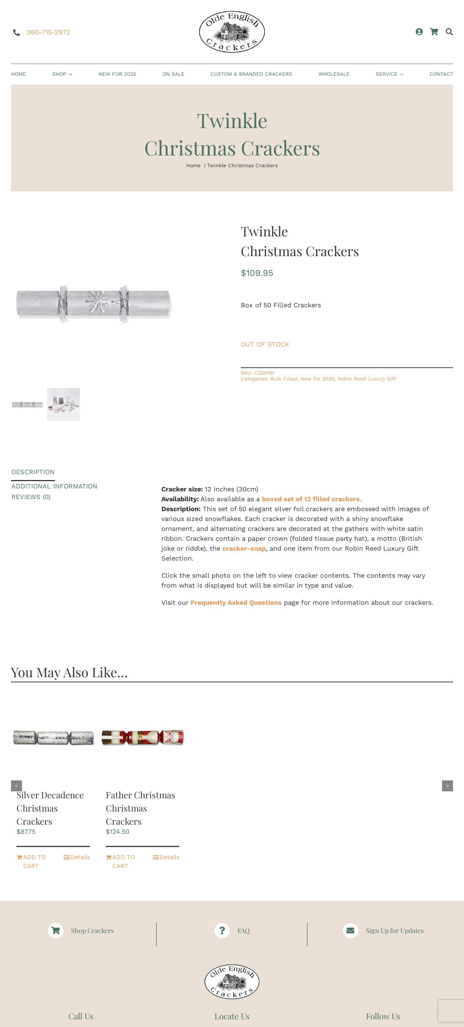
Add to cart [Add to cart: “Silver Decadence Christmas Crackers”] (34, 861)
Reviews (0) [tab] (30, 497)
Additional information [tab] (54, 486)
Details (80, 857)
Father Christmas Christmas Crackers (140, 808)
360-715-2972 (48, 32)
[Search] (449, 32)
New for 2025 (317, 379)
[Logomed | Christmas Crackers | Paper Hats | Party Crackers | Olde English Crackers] (232, 14)
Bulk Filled (283, 379)
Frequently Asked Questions (236, 602)
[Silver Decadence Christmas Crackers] (53, 738)
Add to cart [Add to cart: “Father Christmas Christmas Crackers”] (123, 861)
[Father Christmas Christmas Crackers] (142, 738)
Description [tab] (33, 472)
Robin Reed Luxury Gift (367, 379)
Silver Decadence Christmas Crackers (50, 808)
